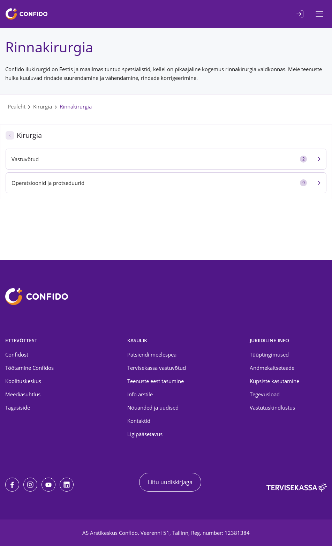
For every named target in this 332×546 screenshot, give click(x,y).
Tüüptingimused (269, 354)
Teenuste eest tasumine (155, 380)
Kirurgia (42, 106)
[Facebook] (12, 485)
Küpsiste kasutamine (274, 380)
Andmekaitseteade (272, 367)
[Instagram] (30, 485)
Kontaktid (138, 420)
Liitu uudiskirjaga (170, 482)
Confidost (16, 354)
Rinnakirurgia (76, 106)
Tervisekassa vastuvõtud (156, 367)
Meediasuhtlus (22, 394)
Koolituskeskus (23, 380)
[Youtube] (48, 485)
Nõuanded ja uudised (153, 407)
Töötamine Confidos (29, 367)
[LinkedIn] (67, 485)
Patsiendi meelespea (151, 354)
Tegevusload (265, 394)
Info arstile (140, 394)
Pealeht (16, 106)
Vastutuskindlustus (272, 407)
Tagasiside (17, 407)
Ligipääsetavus (145, 434)
